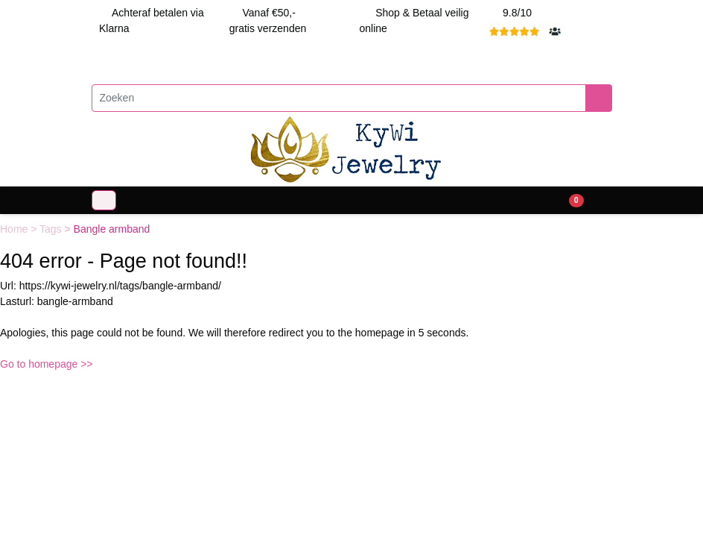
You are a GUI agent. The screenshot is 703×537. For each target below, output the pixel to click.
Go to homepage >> (46, 364)
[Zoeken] (339, 98)
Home (15, 229)
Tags (51, 229)
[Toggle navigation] (104, 200)
